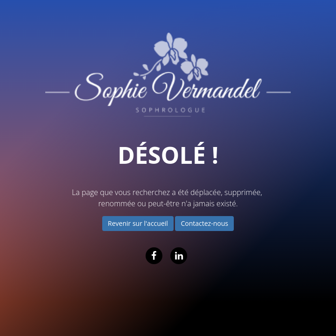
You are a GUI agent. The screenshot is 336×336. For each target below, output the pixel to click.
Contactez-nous (204, 223)
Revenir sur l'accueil (138, 223)
